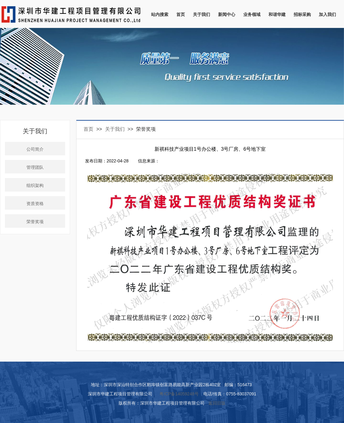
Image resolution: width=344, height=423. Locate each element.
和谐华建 (277, 14)
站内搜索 (159, 14)
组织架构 (35, 185)
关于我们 (201, 14)
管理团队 (35, 167)
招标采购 (302, 14)
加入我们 (327, 14)
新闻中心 (226, 14)
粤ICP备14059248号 (179, 393)
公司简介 (35, 149)
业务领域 (251, 14)
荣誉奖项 (35, 221)
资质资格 (35, 203)
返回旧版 (216, 403)
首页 (180, 14)
